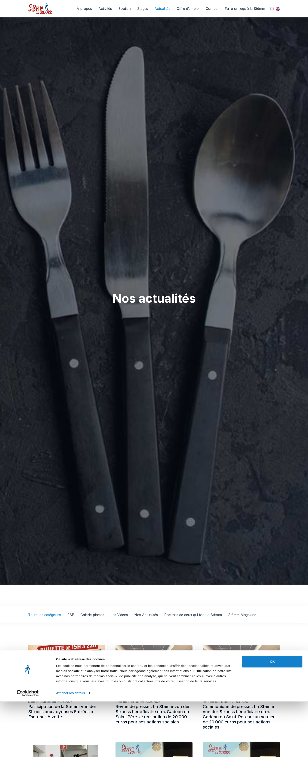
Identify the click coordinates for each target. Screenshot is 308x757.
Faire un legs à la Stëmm (245, 8)
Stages (142, 8)
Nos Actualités (146, 615)
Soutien (124, 8)
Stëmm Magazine (242, 615)
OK (272, 717)
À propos (84, 8)
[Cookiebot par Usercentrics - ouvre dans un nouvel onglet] (27, 748)
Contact (212, 8)
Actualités (162, 8)
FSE (70, 615)
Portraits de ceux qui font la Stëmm (193, 615)
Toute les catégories (44, 615)
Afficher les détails (70, 748)
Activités (105, 8)
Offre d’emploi (188, 8)
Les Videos (119, 615)
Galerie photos (92, 615)
